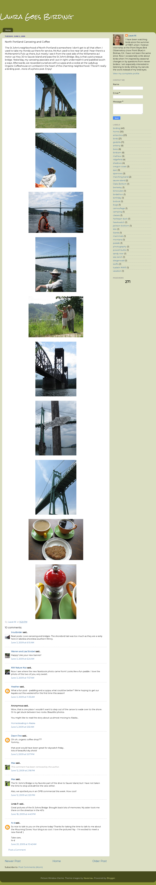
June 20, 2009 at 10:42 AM (23, 844)
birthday (117, 198)
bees (115, 149)
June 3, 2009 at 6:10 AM (22, 642)
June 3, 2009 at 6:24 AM (22, 659)
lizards (116, 232)
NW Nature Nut (19, 668)
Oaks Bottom (120, 184)
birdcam (117, 152)
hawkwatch (119, 222)
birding (116, 128)
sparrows (117, 173)
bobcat (116, 201)
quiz (115, 170)
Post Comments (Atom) (30, 867)
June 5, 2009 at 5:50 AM (22, 727)
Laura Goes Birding (36, 16)
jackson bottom (121, 225)
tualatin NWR (119, 267)
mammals (118, 236)
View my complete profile (126, 73)
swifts (116, 264)
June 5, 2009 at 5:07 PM (22, 754)
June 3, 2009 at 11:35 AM (23, 697)
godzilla (117, 142)
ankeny (116, 145)
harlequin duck (120, 219)
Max (13, 763)
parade (116, 243)
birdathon (118, 194)
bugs (115, 205)
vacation (117, 271)
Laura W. (132, 35)
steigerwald (118, 260)
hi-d (13, 823)
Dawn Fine (16, 736)
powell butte (119, 250)
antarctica (118, 135)
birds (115, 138)
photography (119, 246)
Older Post (99, 861)
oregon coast (119, 166)
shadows (117, 163)
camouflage (119, 208)
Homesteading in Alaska (23, 723)
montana (117, 239)
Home (8, 30)
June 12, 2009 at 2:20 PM (23, 795)
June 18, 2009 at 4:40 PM (23, 814)
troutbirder (16, 632)
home (116, 131)
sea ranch (117, 257)
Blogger (111, 878)
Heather (15, 687)
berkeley (117, 187)
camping (117, 212)
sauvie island (119, 180)
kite (115, 229)
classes (116, 215)
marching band (120, 177)
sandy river (118, 253)
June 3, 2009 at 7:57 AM (22, 678)
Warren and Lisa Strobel (23, 651)
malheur (117, 156)
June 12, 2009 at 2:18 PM (23, 770)
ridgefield (117, 159)
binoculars (118, 191)
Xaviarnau (88, 878)
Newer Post (13, 861)
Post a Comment (17, 850)
